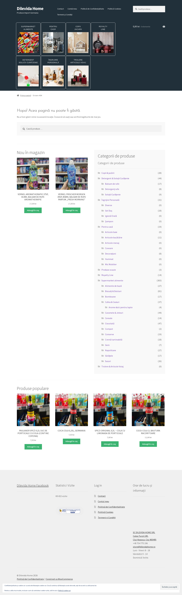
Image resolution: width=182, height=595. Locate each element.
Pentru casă (107, 226)
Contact (60, 9)
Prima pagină (25, 95)
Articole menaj (112, 243)
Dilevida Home (30, 8)
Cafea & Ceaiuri (112, 302)
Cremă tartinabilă (113, 339)
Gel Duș (108, 210)
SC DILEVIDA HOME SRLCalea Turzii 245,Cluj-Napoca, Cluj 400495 (144, 536)
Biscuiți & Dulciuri (113, 291)
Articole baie (111, 232)
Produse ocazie (108, 269)
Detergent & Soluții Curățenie (115, 178)
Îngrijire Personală (110, 200)
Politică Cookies (114, 9)
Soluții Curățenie (113, 194)
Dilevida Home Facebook (33, 485)
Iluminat (109, 259)
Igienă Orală (111, 216)
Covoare (109, 248)
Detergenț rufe (112, 189)
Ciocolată (109, 323)
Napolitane (110, 350)
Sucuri (108, 361)
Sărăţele (109, 355)
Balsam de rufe (112, 183)
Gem (107, 345)
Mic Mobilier (111, 264)
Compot (109, 328)
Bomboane (110, 296)
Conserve (109, 334)
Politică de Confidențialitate (92, 9)
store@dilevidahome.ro (144, 546)
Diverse (108, 205)
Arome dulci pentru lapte (121, 307)
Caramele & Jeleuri (114, 312)
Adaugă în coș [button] (33, 210)
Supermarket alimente (112, 280)
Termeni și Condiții (64, 14)
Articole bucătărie (113, 237)
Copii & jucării (107, 173)
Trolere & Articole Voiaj (112, 366)
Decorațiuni (110, 253)
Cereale (108, 318)
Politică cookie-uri (64, 590)
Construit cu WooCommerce (59, 579)
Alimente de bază (113, 285)
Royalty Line (107, 275)
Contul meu (72, 9)
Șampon (109, 221)
